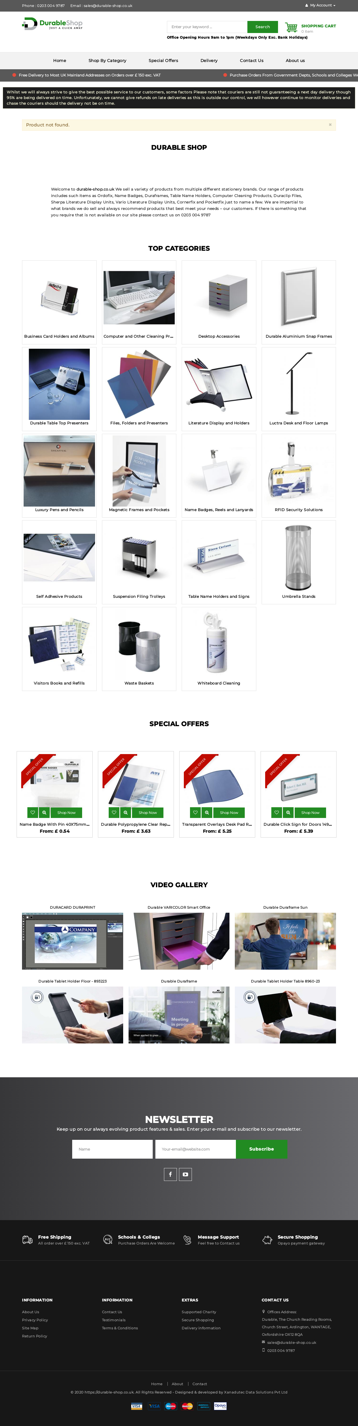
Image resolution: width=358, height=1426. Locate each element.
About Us (30, 1312)
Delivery (209, 60)
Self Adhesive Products (59, 596)
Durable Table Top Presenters (59, 423)
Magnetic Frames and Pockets (139, 509)
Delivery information (201, 1328)
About (177, 1384)
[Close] (330, 125)
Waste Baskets (139, 683)
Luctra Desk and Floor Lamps (298, 423)
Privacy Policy (35, 1320)
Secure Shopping (198, 1320)
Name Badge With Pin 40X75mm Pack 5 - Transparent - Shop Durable (89, 824)
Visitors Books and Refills (59, 683)
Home (59, 60)
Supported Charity (199, 1312)
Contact (199, 1384)
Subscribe (261, 1149)
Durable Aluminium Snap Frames (299, 336)
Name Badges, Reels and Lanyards (219, 509)
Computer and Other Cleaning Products (144, 336)
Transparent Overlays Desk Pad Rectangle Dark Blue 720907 (242, 824)
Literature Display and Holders (218, 423)
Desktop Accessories (219, 336)
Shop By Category (107, 60)
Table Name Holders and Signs (219, 596)
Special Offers (163, 60)
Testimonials (114, 1320)
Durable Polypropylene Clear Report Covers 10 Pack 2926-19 (161, 824)
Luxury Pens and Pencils (59, 509)
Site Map (30, 1328)
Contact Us (251, 60)
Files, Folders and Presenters (139, 423)
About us (295, 60)
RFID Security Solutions (299, 509)
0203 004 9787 (281, 1350)
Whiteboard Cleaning (219, 683)
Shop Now (66, 812)
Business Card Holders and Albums (59, 336)
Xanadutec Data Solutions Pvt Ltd (255, 1392)
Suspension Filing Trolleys (139, 596)
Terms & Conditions (120, 1328)
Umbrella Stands (299, 596)
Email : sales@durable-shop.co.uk (101, 5)
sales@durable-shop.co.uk (291, 1342)
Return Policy (34, 1336)
